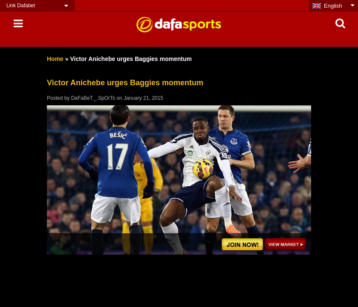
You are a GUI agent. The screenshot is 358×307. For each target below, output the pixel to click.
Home (55, 58)
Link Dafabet (20, 6)
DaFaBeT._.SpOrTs (93, 98)
